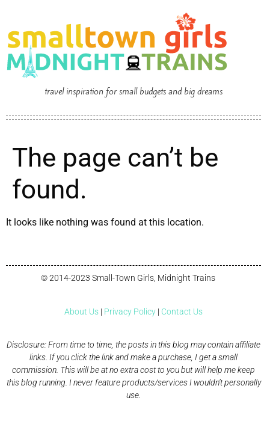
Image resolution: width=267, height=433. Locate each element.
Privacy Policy (130, 311)
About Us (81, 311)
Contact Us (182, 311)
